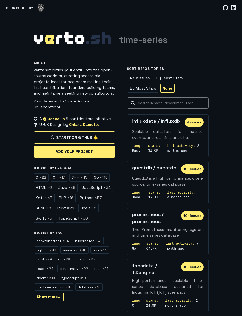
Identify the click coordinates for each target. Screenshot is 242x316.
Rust (65, 208)
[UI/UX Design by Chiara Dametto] (74, 125)
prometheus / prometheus (148, 217)
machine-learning (54, 287)
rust (101, 268)
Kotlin (44, 197)
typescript (73, 278)
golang (85, 259)
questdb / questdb (154, 168)
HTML (44, 187)
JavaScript (96, 187)
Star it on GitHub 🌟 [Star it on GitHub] (74, 137)
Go (101, 177)
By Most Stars (143, 88)
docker (46, 278)
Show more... (49, 296)
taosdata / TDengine (144, 269)
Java (66, 187)
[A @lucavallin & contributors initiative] (74, 119)
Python (91, 197)
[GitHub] (225, 7)
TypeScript (73, 218)
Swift (44, 218)
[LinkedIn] (233, 7)
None (167, 88)
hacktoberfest (53, 241)
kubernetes (88, 241)
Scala (88, 208)
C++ (80, 177)
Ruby (43, 208)
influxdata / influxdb (156, 121)
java (100, 250)
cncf (44, 259)
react (45, 268)
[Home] (72, 38)
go (64, 259)
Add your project (74, 151)
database (89, 287)
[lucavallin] (41, 8)
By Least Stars (169, 78)
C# (59, 177)
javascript (74, 250)
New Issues (140, 78)
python (46, 250)
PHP (66, 197)
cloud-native (74, 268)
